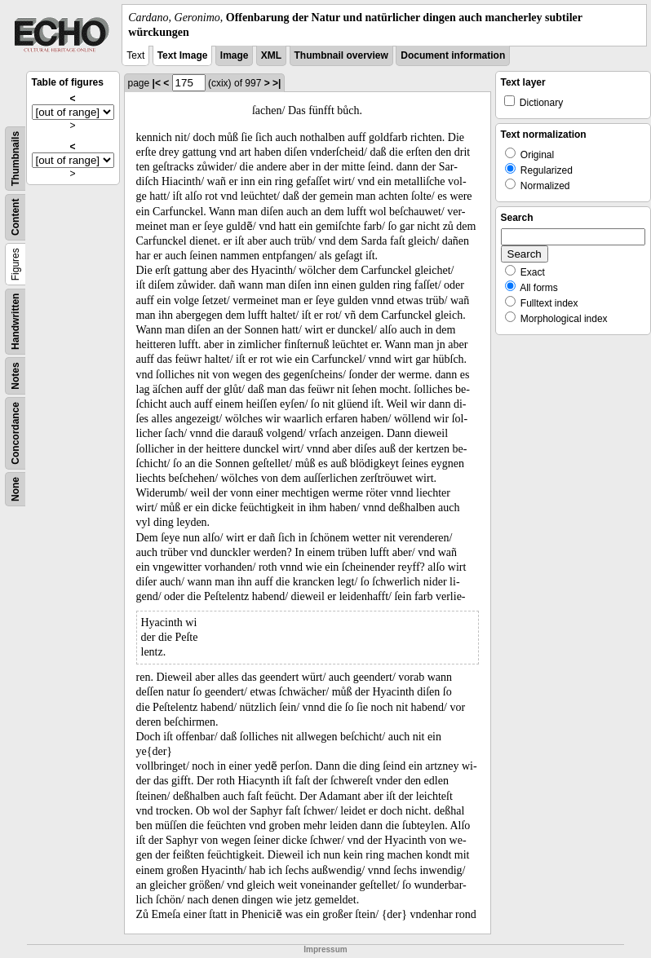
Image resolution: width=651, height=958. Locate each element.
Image (234, 55)
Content (15, 217)
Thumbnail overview (341, 55)
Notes (15, 376)
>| (276, 83)
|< (157, 83)
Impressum (325, 949)
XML (271, 55)
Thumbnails (15, 158)
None (15, 489)
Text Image (182, 55)
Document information (453, 55)
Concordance (15, 433)
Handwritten (15, 322)
